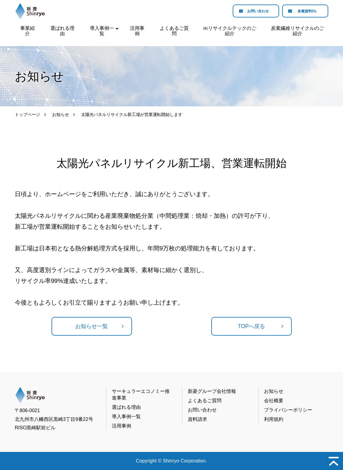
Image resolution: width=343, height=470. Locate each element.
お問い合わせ (250, 11)
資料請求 (197, 419)
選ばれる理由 (62, 31)
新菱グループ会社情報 (212, 391)
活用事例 (137, 31)
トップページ (27, 114)
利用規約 (273, 419)
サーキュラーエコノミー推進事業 (141, 394)
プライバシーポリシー (288, 409)
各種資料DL (305, 11)
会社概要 (273, 400)
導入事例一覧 (102, 31)
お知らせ (60, 114)
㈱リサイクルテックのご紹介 (229, 31)
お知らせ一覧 (91, 326)
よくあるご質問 (174, 31)
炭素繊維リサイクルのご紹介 (297, 31)
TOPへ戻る (251, 326)
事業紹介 (27, 31)
